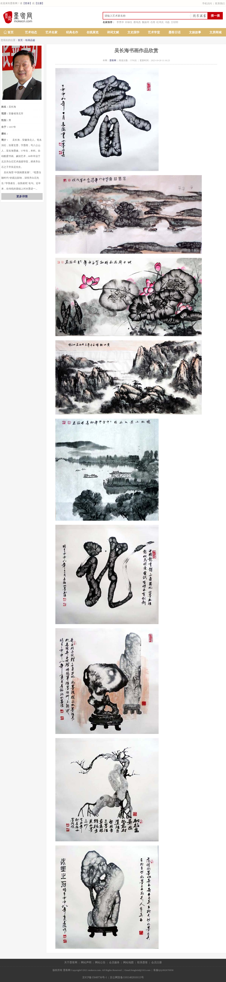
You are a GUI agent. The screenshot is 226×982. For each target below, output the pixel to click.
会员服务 (114, 962)
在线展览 (93, 32)
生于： (5, 127)
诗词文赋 (113, 32)
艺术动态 (31, 32)
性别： (5, 120)
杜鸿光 (160, 22)
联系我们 (220, 3)
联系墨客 (142, 962)
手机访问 (207, 3)
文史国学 (133, 32)
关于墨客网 (70, 962)
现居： (5, 113)
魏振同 (145, 22)
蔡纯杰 (137, 22)
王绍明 (174, 22)
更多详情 (22, 196)
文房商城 (215, 32)
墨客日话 (175, 32)
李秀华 (120, 22)
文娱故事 (195, 32)
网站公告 (100, 962)
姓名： (5, 106)
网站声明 (86, 962)
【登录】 (27, 3)
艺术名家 (51, 32)
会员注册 (156, 962)
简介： (5, 139)
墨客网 (112, 60)
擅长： (5, 133)
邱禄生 (128, 22)
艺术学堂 (154, 32)
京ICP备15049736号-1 (94, 977)
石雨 (152, 22)
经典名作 (72, 32)
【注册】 (39, 3)
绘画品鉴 (30, 40)
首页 (11, 32)
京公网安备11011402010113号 (127, 977)
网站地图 (128, 962)
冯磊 (167, 22)
